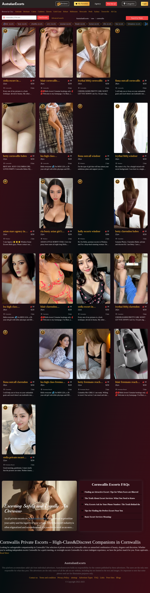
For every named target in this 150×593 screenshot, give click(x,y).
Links (102, 578)
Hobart (65, 12)
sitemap (74, 578)
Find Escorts (43, 17)
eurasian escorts (65, 24)
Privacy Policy (63, 578)
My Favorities (82, 4)
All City (114, 12)
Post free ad (111, 4)
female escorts (80, 24)
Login (144, 4)
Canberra (41, 12)
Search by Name (137, 18)
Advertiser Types (86, 578)
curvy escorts (51, 24)
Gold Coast (57, 12)
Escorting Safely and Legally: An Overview (36, 508)
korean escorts (94, 24)
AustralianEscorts (82, 18)
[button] (145, 24)
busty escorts (22, 24)
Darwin (49, 12)
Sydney (97, 12)
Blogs (118, 578)
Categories (128, 4)
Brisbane (26, 12)
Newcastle (83, 12)
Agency (97, 4)
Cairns (34, 12)
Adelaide (18, 12)
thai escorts (119, 24)
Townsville (105, 12)
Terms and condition (47, 578)
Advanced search (58, 18)
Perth (90, 12)
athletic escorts (8, 24)
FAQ (96, 578)
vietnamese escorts (133, 24)
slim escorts (107, 24)
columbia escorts (36, 24)
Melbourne (74, 12)
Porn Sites (110, 578)
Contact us (33, 578)
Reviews (62, 4)
